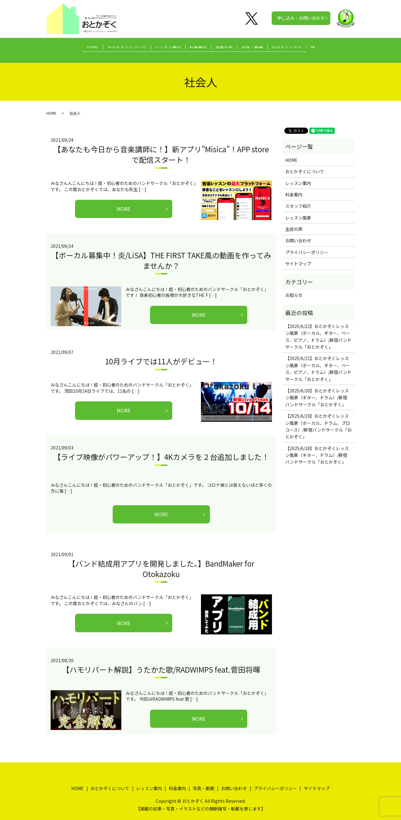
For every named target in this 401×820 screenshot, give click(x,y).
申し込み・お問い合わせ (301, 18)
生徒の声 (228, 47)
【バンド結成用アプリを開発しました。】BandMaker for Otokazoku (161, 562)
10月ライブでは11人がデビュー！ (161, 355)
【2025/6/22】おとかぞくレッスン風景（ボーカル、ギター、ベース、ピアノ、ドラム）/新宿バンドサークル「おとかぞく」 (318, 330)
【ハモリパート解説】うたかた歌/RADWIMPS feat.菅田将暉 (161, 663)
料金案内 (198, 47)
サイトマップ (298, 257)
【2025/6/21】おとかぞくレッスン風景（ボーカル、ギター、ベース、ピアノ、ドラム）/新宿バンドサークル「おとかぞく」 (318, 362)
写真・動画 (261, 47)
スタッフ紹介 (298, 200)
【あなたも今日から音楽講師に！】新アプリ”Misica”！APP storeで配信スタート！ (161, 148)
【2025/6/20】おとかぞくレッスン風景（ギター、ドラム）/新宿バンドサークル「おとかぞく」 (317, 391)
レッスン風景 (298, 211)
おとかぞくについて (118, 47)
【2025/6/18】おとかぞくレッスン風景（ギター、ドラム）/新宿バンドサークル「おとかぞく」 (317, 449)
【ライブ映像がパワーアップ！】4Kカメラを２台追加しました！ (161, 450)
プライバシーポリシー (306, 246)
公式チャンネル (300, 47)
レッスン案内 (164, 47)
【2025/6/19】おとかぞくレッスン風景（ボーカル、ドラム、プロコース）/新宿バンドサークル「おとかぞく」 (318, 420)
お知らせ (294, 289)
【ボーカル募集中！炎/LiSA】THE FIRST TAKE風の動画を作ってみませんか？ (161, 254)
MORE (123, 202)
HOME (79, 47)
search (331, 47)
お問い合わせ (298, 234)
